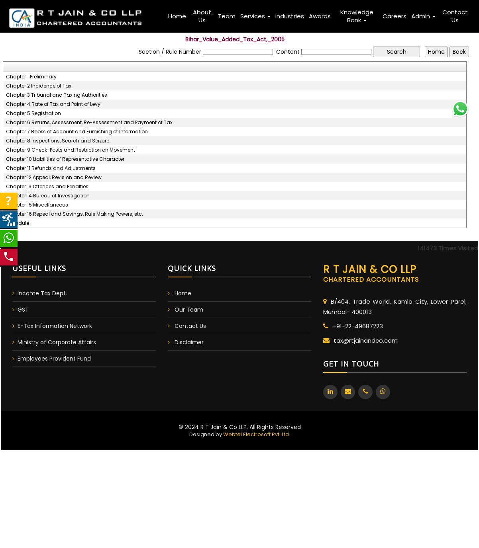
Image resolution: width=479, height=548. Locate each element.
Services (255, 16)
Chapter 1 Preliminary (31, 77)
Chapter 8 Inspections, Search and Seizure (57, 141)
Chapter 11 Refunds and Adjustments (51, 168)
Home (177, 16)
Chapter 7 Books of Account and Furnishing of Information (77, 132)
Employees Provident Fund (54, 359)
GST (23, 310)
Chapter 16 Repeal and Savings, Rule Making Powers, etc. (74, 214)
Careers (394, 16)
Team (227, 16)
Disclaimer (189, 342)
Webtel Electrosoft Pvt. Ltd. (256, 434)
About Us (202, 16)
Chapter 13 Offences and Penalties (47, 186)
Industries (289, 16)
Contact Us (455, 16)
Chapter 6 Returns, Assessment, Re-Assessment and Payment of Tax (89, 122)
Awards (320, 16)
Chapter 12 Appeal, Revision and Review (54, 177)
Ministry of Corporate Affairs (57, 342)
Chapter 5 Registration (33, 113)
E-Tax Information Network (55, 326)
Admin (423, 16)
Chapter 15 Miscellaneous (37, 205)
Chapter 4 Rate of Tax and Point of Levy (53, 104)
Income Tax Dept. (42, 293)
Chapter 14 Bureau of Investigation (48, 196)
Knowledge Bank (356, 16)
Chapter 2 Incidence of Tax (38, 86)
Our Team (189, 310)
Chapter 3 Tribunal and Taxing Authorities (56, 95)
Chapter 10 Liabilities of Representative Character (65, 159)
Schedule (17, 223)
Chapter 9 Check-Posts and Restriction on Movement (70, 150)
